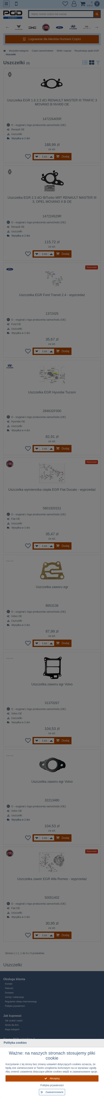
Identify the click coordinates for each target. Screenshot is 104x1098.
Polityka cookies (15, 1042)
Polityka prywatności (52, 1085)
